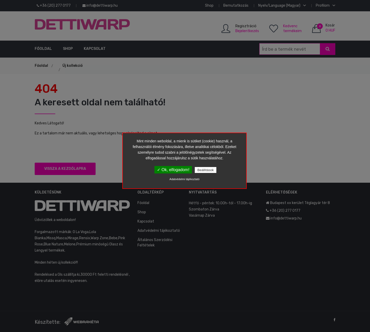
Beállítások (205, 170)
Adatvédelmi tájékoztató (185, 179)
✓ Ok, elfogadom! (173, 170)
